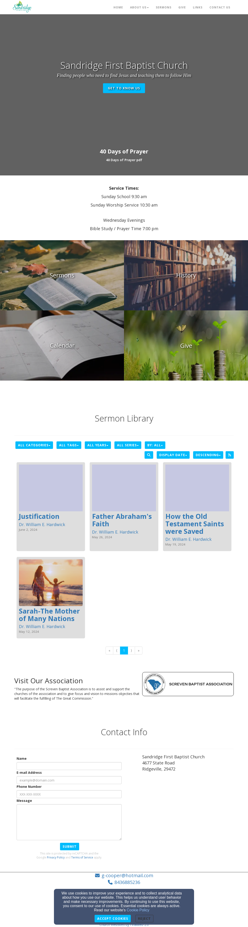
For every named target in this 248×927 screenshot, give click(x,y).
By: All (155, 445)
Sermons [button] (163, 7)
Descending (208, 455)
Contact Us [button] (219, 7)
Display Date (173, 455)
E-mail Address (29, 772)
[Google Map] (188, 810)
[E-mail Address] (69, 780)
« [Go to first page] (109, 650)
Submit (70, 846)
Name (22, 758)
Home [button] (118, 7)
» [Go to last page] (138, 650)
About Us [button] (139, 7)
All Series (128, 445)
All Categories (34, 445)
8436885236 (127, 882)
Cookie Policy (138, 910)
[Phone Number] (69, 794)
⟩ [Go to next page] (131, 650)
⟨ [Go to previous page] (116, 650)
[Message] (69, 822)
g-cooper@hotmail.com (127, 875)
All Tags (69, 445)
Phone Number (29, 786)
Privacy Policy (56, 857)
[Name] (69, 766)
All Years (97, 445)
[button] (124, 159)
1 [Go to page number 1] (124, 650)
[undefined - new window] (186, 345)
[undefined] (62, 275)
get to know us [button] (124, 88)
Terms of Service (82, 857)
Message (24, 800)
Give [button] (182, 7)
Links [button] (197, 7)
